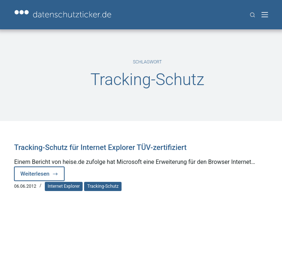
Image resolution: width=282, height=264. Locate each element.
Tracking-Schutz (103, 186)
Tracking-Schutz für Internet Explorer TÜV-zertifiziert (100, 147)
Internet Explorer (64, 186)
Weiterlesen (42, 175)
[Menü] (264, 14)
